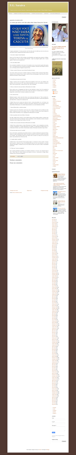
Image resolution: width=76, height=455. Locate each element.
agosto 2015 (54, 363)
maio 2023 (54, 232)
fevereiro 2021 (54, 270)
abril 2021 (53, 267)
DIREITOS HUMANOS (57, 116)
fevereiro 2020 (54, 287)
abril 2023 (53, 233)
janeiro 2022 (54, 254)
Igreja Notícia (55, 129)
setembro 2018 (54, 311)
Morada (54, 135)
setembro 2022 (54, 243)
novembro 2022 (54, 240)
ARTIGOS (46, 13)
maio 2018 (54, 316)
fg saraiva (55, 93)
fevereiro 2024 (54, 222)
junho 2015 (54, 366)
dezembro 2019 (54, 290)
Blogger (48, 449)
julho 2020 (54, 280)
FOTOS (54, 125)
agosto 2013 (54, 397)
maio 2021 (54, 266)
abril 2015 (53, 369)
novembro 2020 (54, 274)
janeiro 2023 (54, 237)
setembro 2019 (54, 294)
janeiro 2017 (54, 339)
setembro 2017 (54, 328)
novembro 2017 (54, 325)
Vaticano (54, 161)
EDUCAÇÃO (55, 118)
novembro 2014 (54, 376)
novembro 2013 (54, 393)
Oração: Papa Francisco (57, 143)
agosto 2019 (54, 295)
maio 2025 (54, 219)
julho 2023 (54, 229)
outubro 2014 (54, 377)
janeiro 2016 (54, 356)
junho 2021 (54, 264)
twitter (54, 81)
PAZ (54, 147)
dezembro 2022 (54, 239)
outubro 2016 (54, 343)
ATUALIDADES (56, 105)
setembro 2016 (54, 345)
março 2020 (54, 285)
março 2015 (54, 370)
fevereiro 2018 (54, 321)
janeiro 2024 (54, 223)
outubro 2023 (54, 225)
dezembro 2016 (54, 340)
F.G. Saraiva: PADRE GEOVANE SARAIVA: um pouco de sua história (59, 48)
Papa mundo (55, 146)
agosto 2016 (54, 346)
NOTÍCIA (54, 139)
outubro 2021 (54, 259)
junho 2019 (54, 298)
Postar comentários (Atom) (17, 192)
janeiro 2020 (54, 288)
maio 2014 (54, 384)
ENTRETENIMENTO (57, 119)
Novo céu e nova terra (61, 208)
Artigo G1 (54, 102)
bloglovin (54, 413)
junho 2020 (54, 281)
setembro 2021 (54, 260)
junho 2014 (54, 383)
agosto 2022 (54, 244)
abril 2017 (53, 335)
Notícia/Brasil (55, 140)
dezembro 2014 (54, 374)
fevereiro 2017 (54, 338)
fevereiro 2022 (54, 253)
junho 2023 (54, 230)
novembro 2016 (54, 342)
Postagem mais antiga (44, 190)
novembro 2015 (54, 359)
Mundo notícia (55, 136)
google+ (54, 84)
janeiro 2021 (54, 271)
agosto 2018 (54, 312)
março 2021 (54, 268)
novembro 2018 (54, 308)
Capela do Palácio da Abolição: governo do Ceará (61, 201)
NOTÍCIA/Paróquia (56, 142)
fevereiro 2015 (54, 371)
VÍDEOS (54, 166)
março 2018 (54, 319)
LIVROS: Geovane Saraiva (37, 13)
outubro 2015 (54, 360)
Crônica (54, 112)
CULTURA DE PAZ (56, 115)
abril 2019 (53, 301)
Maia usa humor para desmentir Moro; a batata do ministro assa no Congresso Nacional (59, 184)
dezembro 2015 (54, 357)
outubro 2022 (54, 242)
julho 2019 (54, 297)
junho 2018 (54, 315)
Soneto (54, 159)
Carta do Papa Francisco (57, 106)
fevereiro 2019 (54, 304)
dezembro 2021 (54, 256)
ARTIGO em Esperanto (57, 101)
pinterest (54, 82)
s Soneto (54, 154)
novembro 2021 (54, 257)
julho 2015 (54, 364)
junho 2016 (54, 349)
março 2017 (54, 336)
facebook (54, 407)
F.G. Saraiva (17, 5)
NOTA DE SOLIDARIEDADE (58, 137)
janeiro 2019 (54, 305)
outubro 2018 (54, 309)
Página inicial (29, 190)
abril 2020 (53, 284)
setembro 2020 (54, 277)
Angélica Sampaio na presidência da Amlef (61, 174)
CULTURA (55, 113)
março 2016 (54, 353)
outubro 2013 (54, 394)
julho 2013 (54, 398)
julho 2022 (54, 246)
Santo (54, 156)
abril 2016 (53, 352)
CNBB (54, 111)
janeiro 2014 (54, 390)
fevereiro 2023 (54, 236)
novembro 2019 (54, 291)
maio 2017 (54, 333)
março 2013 (54, 404)
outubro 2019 (54, 292)
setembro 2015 (54, 362)
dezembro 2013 (54, 391)
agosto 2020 (54, 278)
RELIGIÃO (55, 153)
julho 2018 (54, 314)
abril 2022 (53, 250)
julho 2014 (54, 381)
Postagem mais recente (14, 190)
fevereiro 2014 (54, 388)
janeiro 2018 (54, 322)
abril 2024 (53, 220)
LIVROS (54, 133)
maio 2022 (54, 249)
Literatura (54, 130)
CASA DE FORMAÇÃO (55, 13)
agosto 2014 (54, 380)
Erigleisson (56, 91)
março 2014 (54, 387)
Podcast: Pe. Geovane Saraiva (58, 150)
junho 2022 (54, 247)
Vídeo (54, 163)
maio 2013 (54, 401)
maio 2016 (54, 350)
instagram (54, 85)
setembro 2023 (54, 226)
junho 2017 (54, 332)
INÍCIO (10, 13)
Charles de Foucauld (56, 108)
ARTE (54, 98)
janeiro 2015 (54, 373)
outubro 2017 (54, 326)
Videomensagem (56, 164)
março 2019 (54, 302)
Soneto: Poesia (55, 160)
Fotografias (55, 123)
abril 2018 (53, 318)
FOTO (54, 122)
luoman (40, 449)
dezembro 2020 (54, 273)
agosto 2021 (54, 261)
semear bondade (55, 157)
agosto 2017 (54, 329)
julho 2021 (54, 263)
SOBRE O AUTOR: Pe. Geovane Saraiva (22, 13)
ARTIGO (54, 99)
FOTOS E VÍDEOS (56, 126)
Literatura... (55, 132)
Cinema (54, 109)
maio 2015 (54, 367)
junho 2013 (54, 400)
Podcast (54, 149)
